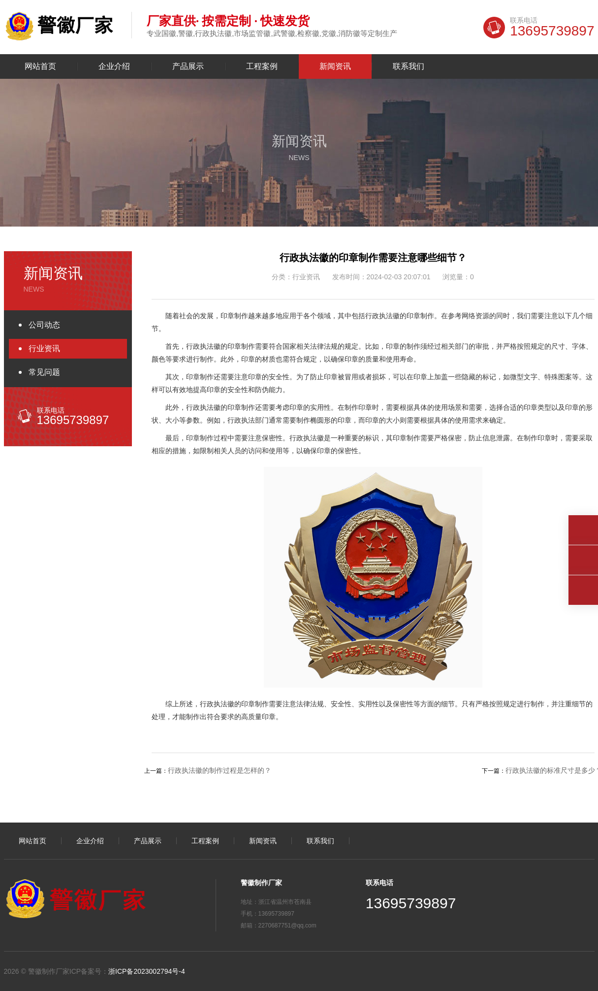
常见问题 (44, 372)
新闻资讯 (335, 66)
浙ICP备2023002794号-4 (146, 971)
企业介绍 (114, 66)
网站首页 (40, 66)
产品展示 (188, 66)
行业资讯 (44, 348)
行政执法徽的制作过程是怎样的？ (219, 770)
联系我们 (408, 66)
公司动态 (44, 325)
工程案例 (262, 66)
